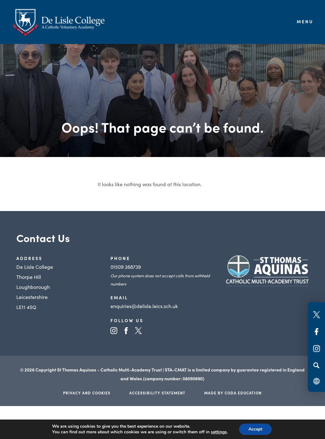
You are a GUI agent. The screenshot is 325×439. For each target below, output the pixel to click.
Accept (255, 429)
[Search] (316, 365)
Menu (305, 21)
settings (219, 432)
